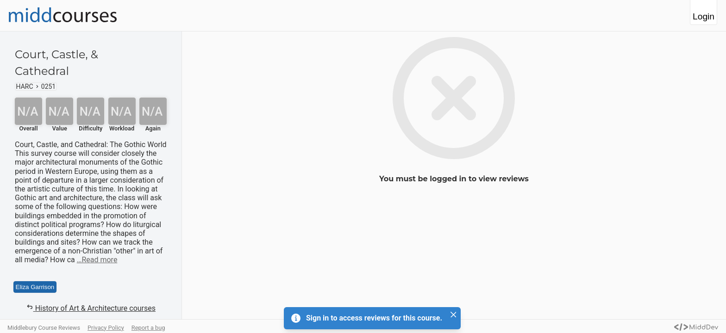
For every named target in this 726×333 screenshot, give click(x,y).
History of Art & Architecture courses (91, 308)
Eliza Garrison (35, 287)
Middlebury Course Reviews (43, 327)
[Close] (453, 314)
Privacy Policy (106, 327)
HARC (24, 86)
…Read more (97, 259)
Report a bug (148, 327)
